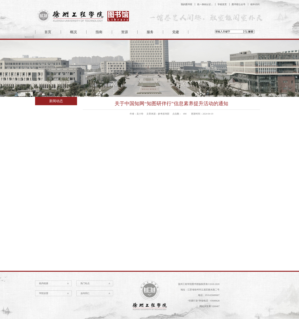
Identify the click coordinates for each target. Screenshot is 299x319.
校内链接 (43, 283)
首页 (47, 32)
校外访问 (255, 4)
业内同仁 (85, 293)
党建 (175, 32)
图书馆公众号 (238, 4)
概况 (73, 32)
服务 (150, 32)
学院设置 (43, 293)
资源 (124, 32)
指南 (99, 32)
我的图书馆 (186, 4)
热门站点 (85, 283)
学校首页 (222, 4)
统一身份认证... (205, 4)
